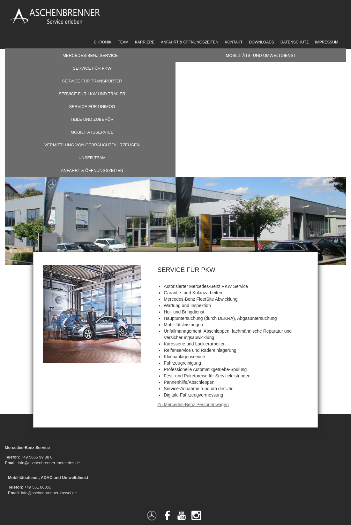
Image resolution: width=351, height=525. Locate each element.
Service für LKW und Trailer (92, 93)
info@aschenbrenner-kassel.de (49, 493)
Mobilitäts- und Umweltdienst (261, 55)
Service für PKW (92, 68)
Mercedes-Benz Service (90, 55)
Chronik (102, 42)
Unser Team (92, 157)
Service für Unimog (92, 106)
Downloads (261, 42)
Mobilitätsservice (92, 132)
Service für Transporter (92, 81)
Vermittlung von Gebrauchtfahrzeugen (92, 145)
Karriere (144, 42)
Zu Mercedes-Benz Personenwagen (192, 404)
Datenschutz (294, 42)
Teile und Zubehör (92, 119)
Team (123, 42)
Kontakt (234, 42)
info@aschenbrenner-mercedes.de (49, 463)
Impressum (326, 42)
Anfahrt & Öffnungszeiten (189, 42)
